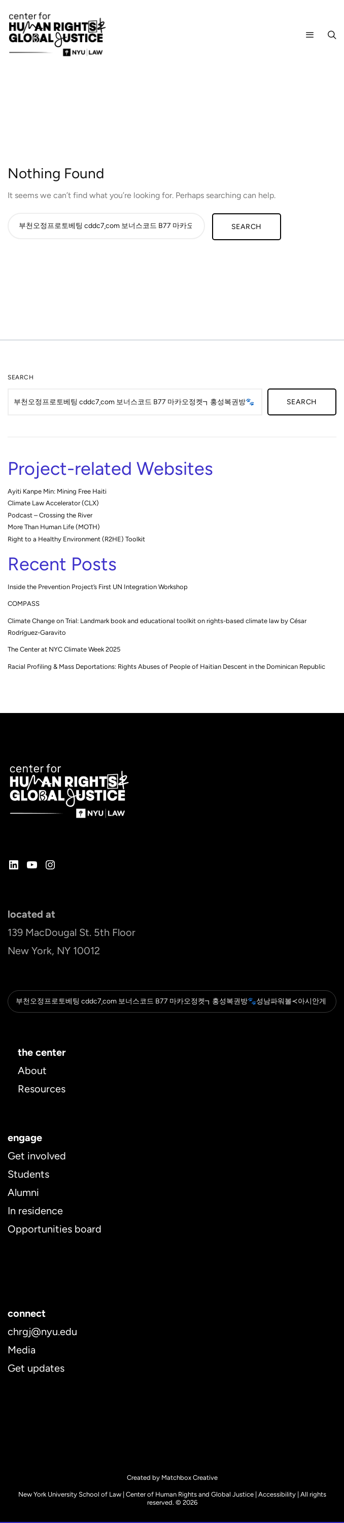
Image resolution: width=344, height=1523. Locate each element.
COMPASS (24, 603)
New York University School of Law (69, 1495)
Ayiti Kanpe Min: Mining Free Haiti (57, 491)
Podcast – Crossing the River (50, 515)
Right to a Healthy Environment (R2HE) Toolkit (76, 539)
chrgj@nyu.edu (42, 1332)
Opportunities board (54, 1230)
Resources (41, 1090)
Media (22, 1351)
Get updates (36, 1369)
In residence (35, 1212)
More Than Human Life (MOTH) (54, 527)
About (32, 1071)
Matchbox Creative (189, 1478)
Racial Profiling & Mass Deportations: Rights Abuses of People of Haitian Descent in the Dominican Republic (166, 666)
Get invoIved (37, 1157)
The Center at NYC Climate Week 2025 (64, 649)
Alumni (23, 1193)
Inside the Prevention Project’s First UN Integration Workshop (98, 587)
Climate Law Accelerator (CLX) (53, 503)
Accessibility (277, 1495)
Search (21, 377)
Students (28, 1175)
